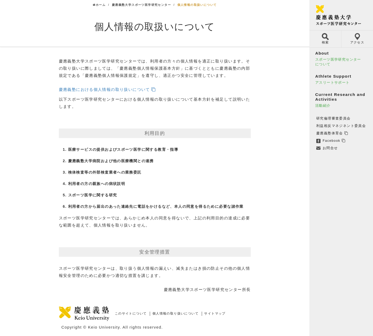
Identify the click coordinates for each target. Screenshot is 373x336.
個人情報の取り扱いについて (175, 313)
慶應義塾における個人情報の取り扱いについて (104, 89)
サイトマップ (214, 313)
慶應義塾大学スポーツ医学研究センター (141, 4)
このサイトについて (131, 313)
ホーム (99, 4)
